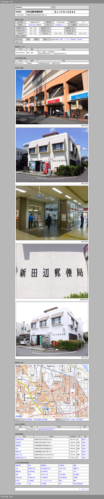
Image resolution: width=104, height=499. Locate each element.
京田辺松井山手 (46, 468)
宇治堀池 (18, 483)
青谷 (29, 465)
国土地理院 (79, 419)
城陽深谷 (18, 471)
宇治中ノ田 (44, 474)
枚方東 (17, 480)
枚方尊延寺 (44, 471)
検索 (57, 39)
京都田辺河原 (19, 439)
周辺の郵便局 (28, 419)
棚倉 (74, 480)
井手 (60, 471)
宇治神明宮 (44, 477)
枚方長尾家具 (63, 477)
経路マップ (85, 439)
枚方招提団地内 (78, 483)
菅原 (29, 474)
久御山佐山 (18, 477)
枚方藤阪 (76, 474)
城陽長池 (43, 465)
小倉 (29, 483)
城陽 (74, 465)
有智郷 (75, 477)
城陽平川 (76, 468)
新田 (16, 474)
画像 (61, 39)
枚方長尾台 (31, 471)
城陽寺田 (18, 465)
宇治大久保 (62, 468)
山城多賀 (61, 465)
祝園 (60, 480)
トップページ (83, 489)
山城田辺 (18, 442)
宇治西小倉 (31, 477)
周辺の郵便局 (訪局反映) (40, 419)
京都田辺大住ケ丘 (20, 457)
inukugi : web (7, 2)
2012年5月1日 (32, 25)
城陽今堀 (18, 451)
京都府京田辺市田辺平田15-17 (46, 429)
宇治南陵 (31, 480)
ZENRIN (67, 419)
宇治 (60, 483)
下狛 (74, 471)
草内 (16, 448)
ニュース (66, 39)
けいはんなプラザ (46, 480)
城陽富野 (18, 445)
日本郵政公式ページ (60, 25)
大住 (16, 468)
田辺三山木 (18, 454)
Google (73, 419)
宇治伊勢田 (62, 474)
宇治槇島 (43, 483)
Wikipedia (73, 39)
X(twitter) (79, 39)
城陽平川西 (31, 468)
